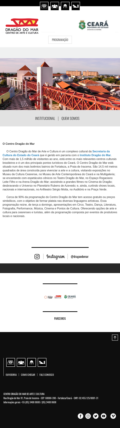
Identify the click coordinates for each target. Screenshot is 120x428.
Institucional (45, 118)
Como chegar (28, 374)
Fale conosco (46, 374)
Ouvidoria (11, 374)
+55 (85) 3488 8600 (30, 402)
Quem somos (70, 118)
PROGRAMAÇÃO (60, 40)
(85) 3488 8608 (49, 402)
